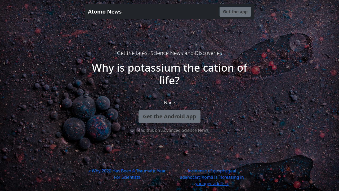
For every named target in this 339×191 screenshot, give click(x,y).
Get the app (235, 12)
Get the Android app (169, 116)
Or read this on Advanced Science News (169, 130)
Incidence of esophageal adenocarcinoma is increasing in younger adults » (212, 177)
